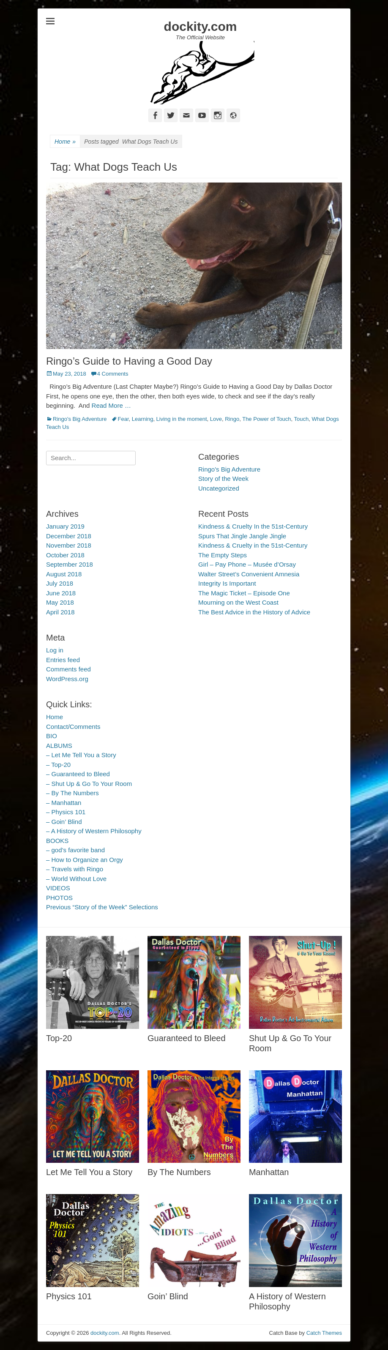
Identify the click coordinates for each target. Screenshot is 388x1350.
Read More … (111, 405)
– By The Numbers (72, 792)
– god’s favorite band (75, 850)
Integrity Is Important (227, 583)
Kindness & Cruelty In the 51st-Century (253, 526)
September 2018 (69, 564)
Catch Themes (324, 1333)
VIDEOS (58, 888)
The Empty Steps (222, 555)
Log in (54, 650)
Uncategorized (218, 488)
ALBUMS (59, 745)
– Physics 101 (65, 811)
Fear (123, 419)
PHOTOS (59, 897)
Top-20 (59, 1038)
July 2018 (59, 583)
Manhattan (269, 1172)
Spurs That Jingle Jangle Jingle (242, 536)
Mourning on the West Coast (238, 602)
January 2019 (65, 526)
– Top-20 (58, 764)
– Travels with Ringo (74, 869)
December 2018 (68, 536)
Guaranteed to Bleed (187, 1038)
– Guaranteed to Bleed (78, 773)
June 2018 (61, 593)
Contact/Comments (73, 726)
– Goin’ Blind (64, 821)
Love (216, 419)
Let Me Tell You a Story (89, 1172)
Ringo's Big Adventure (80, 419)
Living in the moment (181, 419)
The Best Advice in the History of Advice (254, 612)
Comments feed (68, 669)
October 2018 (65, 555)
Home (65, 141)
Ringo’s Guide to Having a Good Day (129, 361)
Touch (301, 419)
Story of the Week (223, 478)
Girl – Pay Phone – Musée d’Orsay (247, 564)
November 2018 (68, 545)
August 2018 (64, 574)
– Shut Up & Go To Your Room (89, 783)
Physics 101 (69, 1296)
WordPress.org (67, 678)
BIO (51, 735)
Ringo (232, 419)
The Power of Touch (266, 419)
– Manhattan (63, 802)
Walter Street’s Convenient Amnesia (248, 574)
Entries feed (63, 659)
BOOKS (57, 840)
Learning (142, 419)
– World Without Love (76, 878)
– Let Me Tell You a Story (81, 754)
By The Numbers (179, 1172)
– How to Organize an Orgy (84, 859)
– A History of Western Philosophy (94, 831)
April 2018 (60, 612)
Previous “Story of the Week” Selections (102, 907)
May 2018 (60, 602)
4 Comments (112, 374)
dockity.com (200, 26)
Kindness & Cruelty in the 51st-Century (252, 545)
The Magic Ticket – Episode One (244, 593)
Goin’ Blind (168, 1296)
